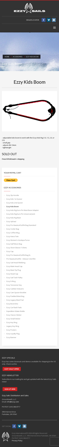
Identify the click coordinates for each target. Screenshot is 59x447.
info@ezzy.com (13, 402)
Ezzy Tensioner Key (14, 285)
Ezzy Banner (11, 337)
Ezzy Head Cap (12, 274)
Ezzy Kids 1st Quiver (14, 199)
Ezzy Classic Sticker (14, 315)
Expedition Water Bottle (15, 311)
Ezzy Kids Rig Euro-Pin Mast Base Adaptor (22, 210)
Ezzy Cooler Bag (12, 229)
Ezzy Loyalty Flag (12, 333)
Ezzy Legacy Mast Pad (15, 300)
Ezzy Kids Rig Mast (13, 218)
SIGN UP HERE (10, 389)
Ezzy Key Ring (11, 322)
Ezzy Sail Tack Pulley (14, 277)
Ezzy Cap (10, 251)
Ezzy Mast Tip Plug (13, 270)
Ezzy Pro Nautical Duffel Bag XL (18, 255)
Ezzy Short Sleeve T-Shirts (16, 247)
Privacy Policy (17, 440)
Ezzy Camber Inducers (15, 289)
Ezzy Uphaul (11, 221)
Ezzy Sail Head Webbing (15, 262)
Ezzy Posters (11, 330)
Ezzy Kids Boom (12, 206)
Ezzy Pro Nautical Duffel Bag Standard (21, 225)
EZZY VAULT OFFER (12, 369)
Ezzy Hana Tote (12, 236)
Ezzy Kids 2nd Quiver (14, 203)
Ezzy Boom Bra (12, 304)
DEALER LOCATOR (32, 20)
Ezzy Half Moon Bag (14, 244)
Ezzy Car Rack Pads (14, 307)
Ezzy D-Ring (10, 281)
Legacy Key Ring (12, 326)
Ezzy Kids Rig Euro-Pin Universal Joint (20, 214)
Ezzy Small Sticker (13, 319)
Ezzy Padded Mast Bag (15, 296)
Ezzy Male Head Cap (14, 266)
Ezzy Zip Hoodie (12, 195)
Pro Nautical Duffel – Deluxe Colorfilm (21, 259)
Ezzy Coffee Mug (12, 232)
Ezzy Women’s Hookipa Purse (18, 240)
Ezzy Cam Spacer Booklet (16, 292)
